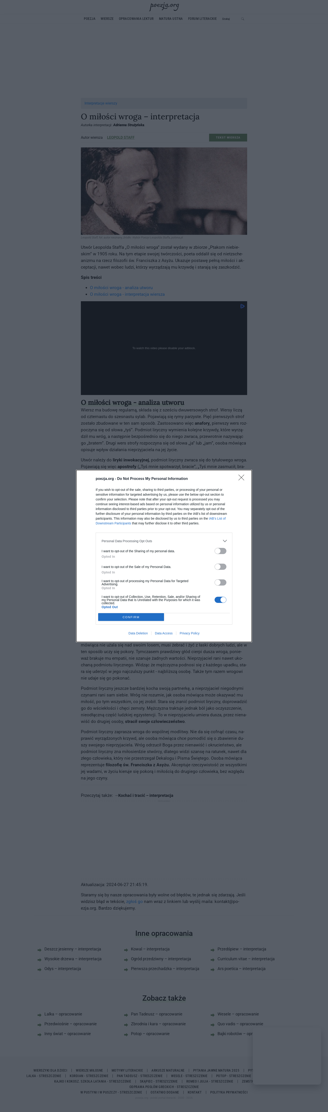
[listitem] (164, 541)
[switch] (220, 551)
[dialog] (164, 556)
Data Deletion (138, 633)
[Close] (242, 479)
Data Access (164, 633)
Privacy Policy (190, 633)
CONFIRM (131, 617)
